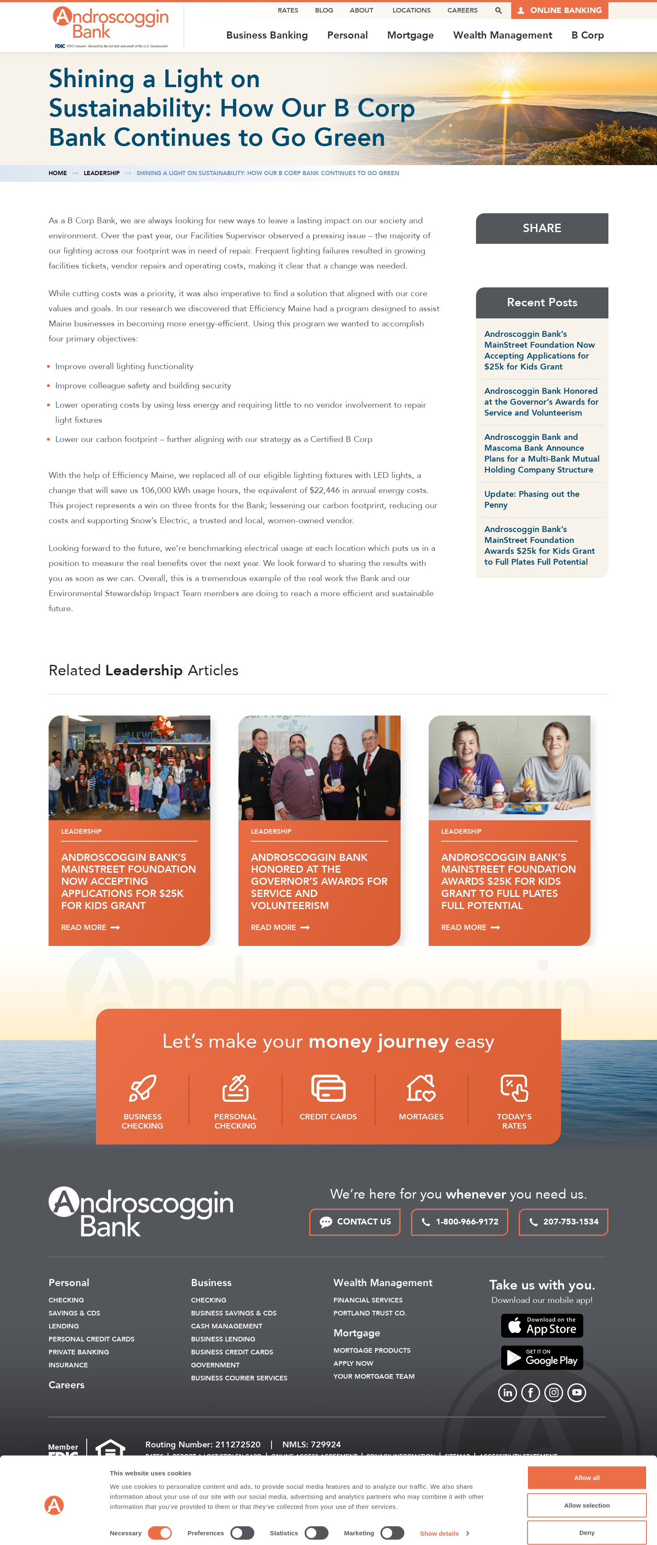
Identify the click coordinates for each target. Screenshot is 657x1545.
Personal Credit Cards (92, 1340)
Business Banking (267, 35)
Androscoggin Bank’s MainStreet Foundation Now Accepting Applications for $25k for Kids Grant (539, 351)
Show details (439, 1523)
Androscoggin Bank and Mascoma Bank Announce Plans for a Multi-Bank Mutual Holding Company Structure (542, 454)
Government (215, 1366)
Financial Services (368, 1301)
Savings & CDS (74, 1314)
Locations (412, 10)
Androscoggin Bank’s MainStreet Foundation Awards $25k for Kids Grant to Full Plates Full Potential (539, 546)
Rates (288, 10)
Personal (347, 35)
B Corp (588, 35)
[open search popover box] (498, 10)
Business (211, 1284)
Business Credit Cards (232, 1353)
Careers (462, 10)
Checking (66, 1301)
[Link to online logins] (559, 10)
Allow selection (587, 1495)
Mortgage (410, 35)
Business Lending (223, 1340)
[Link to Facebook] (530, 1393)
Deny (587, 1522)
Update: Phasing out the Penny (531, 500)
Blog (324, 10)
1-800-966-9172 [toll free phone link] (460, 1222)
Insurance (68, 1366)
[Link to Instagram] (553, 1393)
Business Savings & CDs (234, 1314)
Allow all (587, 1467)
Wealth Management (502, 35)
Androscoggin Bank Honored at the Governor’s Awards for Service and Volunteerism (541, 402)
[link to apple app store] (542, 1326)
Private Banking (79, 1353)
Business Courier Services (239, 1379)
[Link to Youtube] (576, 1393)
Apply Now (353, 1364)
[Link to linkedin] (507, 1393)
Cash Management (226, 1327)
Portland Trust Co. (370, 1314)
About (361, 10)
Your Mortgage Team (374, 1377)
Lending (64, 1327)
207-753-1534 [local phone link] (563, 1222)
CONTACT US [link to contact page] (355, 1222)
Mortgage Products (372, 1351)
